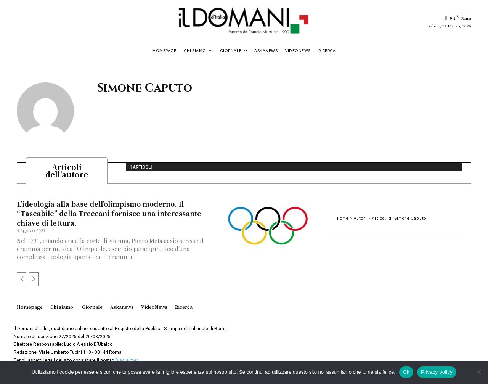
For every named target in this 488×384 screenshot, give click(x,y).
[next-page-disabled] (34, 281)
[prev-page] (21, 281)
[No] (478, 372)
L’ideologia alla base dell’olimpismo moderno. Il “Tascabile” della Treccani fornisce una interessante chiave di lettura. (109, 215)
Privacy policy (437, 372)
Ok (406, 372)
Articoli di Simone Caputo (399, 220)
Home (342, 220)
